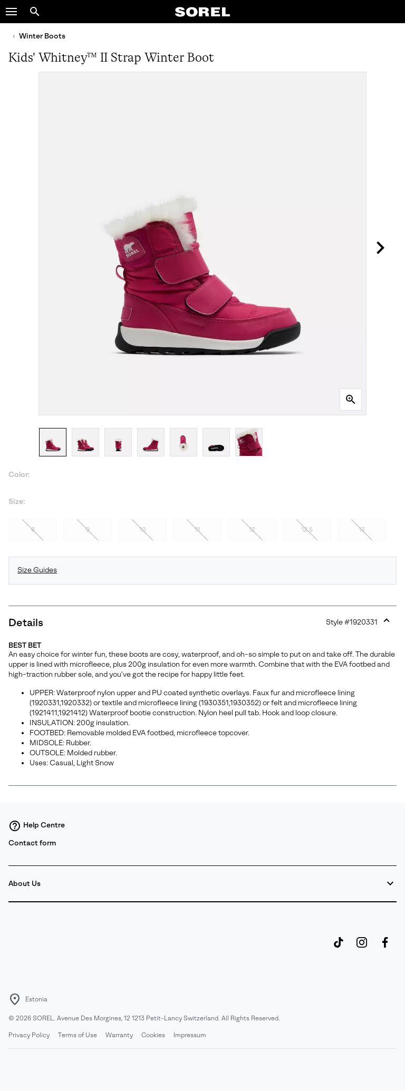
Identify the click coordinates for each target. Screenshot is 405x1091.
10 (142, 530)
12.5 (307, 530)
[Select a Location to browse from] (14, 999)
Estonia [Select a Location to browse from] (36, 999)
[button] (11, 11)
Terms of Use (77, 1035)
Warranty (119, 1035)
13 (362, 530)
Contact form (32, 843)
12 (252, 530)
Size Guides (37, 570)
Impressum (189, 1035)
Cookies (153, 1035)
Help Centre (36, 826)
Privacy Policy (29, 1035)
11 (197, 530)
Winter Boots (42, 36)
